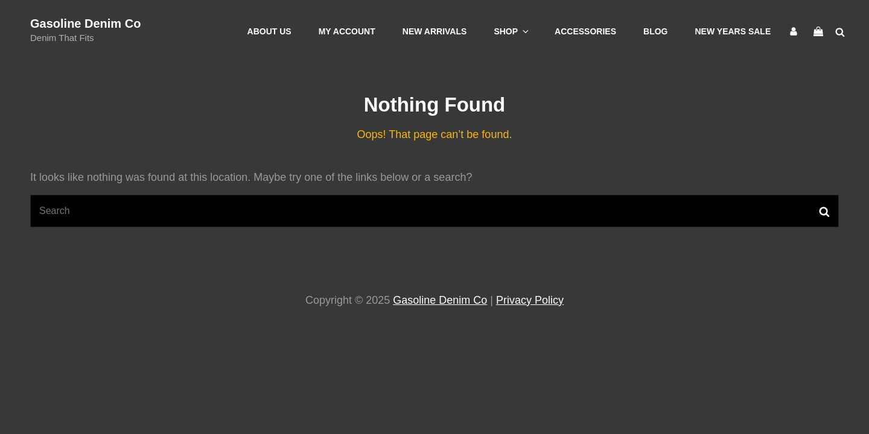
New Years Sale (733, 31)
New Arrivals (435, 31)
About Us (269, 31)
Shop (512, 31)
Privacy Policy (530, 300)
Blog (655, 31)
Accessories (585, 31)
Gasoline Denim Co (85, 23)
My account (347, 31)
